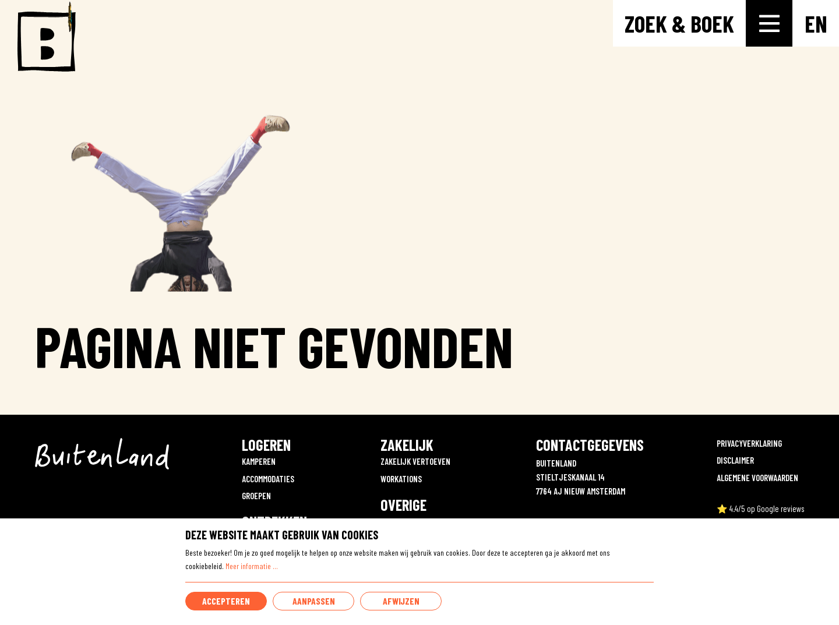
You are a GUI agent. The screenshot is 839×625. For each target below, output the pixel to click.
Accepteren (226, 600)
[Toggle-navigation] (769, 23)
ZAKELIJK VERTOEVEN (415, 461)
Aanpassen (313, 600)
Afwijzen (401, 600)
